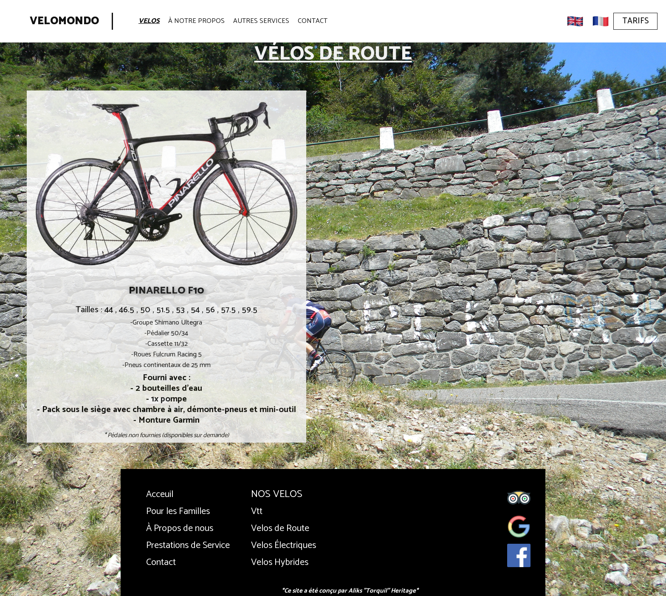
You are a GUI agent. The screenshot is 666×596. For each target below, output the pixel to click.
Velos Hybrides (279, 562)
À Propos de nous (179, 528)
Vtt (256, 511)
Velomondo (64, 21)
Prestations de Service (188, 545)
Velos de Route (280, 528)
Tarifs (635, 21)
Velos (149, 21)
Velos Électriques (283, 545)
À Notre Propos (196, 21)
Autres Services (261, 21)
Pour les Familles (178, 511)
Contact (312, 21)
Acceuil (159, 494)
